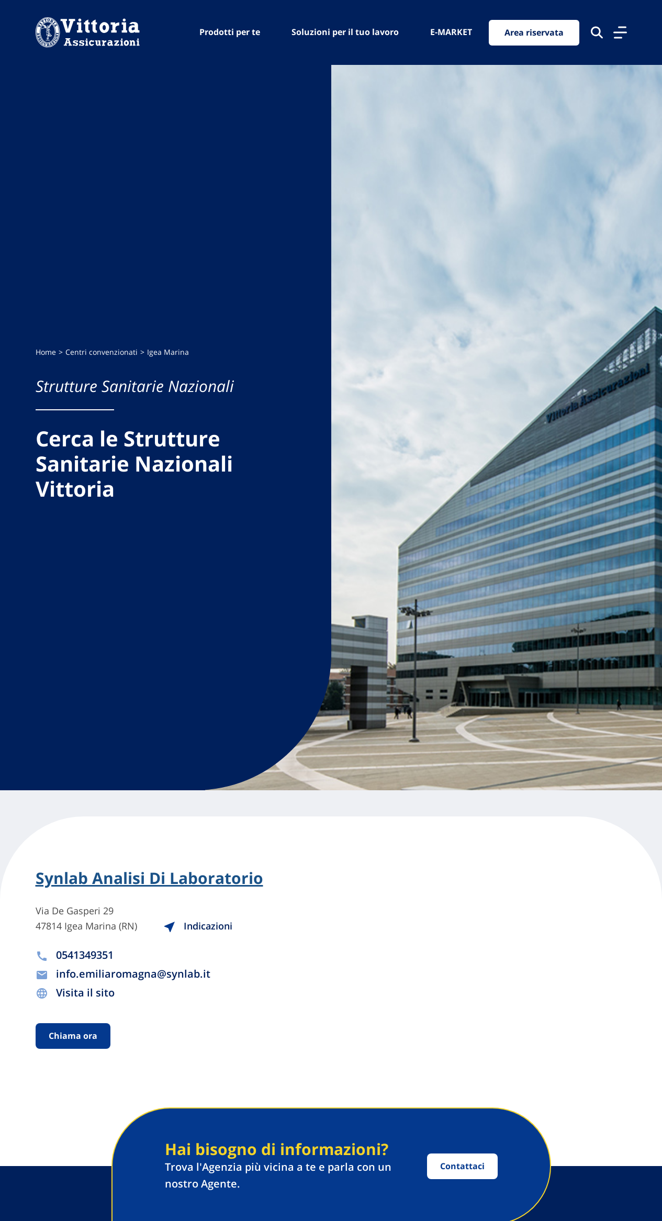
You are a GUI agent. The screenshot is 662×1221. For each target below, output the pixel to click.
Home (46, 352)
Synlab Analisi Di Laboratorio (149, 878)
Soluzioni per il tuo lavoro (345, 32)
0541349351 (85, 955)
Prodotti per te (229, 32)
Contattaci (462, 1166)
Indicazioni (197, 926)
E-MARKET (451, 32)
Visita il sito (85, 992)
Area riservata (534, 32)
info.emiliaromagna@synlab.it (133, 974)
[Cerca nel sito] (597, 32)
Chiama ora (73, 1035)
